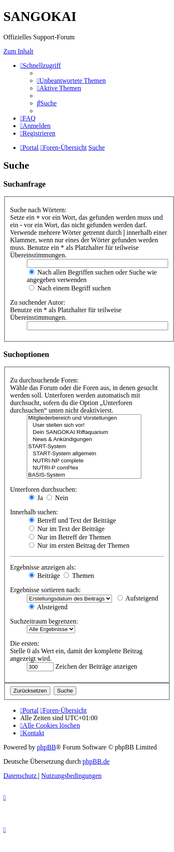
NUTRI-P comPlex (84, 468)
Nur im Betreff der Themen (70, 537)
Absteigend (48, 607)
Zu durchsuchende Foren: (44, 380)
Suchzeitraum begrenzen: (44, 621)
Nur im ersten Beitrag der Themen (79, 545)
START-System (84, 446)
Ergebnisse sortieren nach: (45, 589)
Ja (36, 497)
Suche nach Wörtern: (38, 209)
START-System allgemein (84, 453)
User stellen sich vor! (84, 425)
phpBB (46, 747)
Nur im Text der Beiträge (66, 528)
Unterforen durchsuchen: (43, 489)
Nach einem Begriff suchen (70, 288)
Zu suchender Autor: (37, 302)
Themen (79, 575)
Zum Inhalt (18, 51)
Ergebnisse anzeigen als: (43, 567)
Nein (57, 497)
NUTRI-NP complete (84, 460)
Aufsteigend (137, 598)
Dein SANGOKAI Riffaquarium (84, 432)
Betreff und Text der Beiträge (72, 520)
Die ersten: (24, 643)
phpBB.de (96, 761)
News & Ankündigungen (84, 439)
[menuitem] (71, 80)
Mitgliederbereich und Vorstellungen (84, 418)
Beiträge (44, 575)
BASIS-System (84, 475)
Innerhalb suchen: (34, 512)
